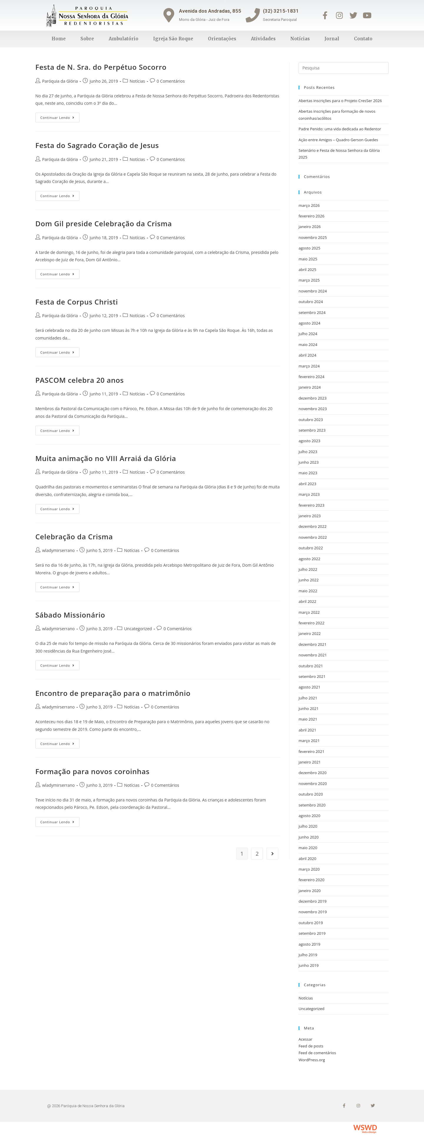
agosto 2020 (309, 815)
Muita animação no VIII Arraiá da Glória (105, 458)
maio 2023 (308, 472)
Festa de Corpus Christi (76, 302)
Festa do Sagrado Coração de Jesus (97, 145)
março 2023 (309, 494)
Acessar (305, 1039)
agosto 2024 (309, 323)
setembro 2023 (312, 430)
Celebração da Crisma (74, 536)
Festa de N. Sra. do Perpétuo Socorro (100, 67)
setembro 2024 (312, 312)
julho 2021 (308, 698)
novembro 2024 (313, 291)
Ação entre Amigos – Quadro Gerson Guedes (338, 139)
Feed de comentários (317, 1052)
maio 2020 (308, 847)
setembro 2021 (312, 676)
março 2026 (309, 205)
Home (59, 38)
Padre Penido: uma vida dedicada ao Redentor (340, 129)
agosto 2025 (309, 248)
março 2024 (309, 366)
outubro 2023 (311, 419)
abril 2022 (307, 601)
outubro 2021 (311, 665)
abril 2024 (307, 355)
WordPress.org (312, 1059)
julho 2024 (308, 333)
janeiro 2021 (310, 762)
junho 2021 (309, 708)
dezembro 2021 (313, 644)
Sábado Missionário (70, 615)
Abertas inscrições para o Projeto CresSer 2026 (340, 100)
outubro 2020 (311, 794)
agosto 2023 (309, 440)
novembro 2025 (313, 237)
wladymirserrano (58, 550)
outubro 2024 (311, 301)
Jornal (331, 38)
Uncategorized (138, 628)
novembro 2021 (313, 655)
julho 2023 (308, 451)
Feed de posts (311, 1046)
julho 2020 (308, 826)
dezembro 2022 (313, 526)
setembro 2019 (312, 933)
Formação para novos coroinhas (92, 771)
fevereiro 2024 (311, 376)
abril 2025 (307, 269)
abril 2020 (307, 858)
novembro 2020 (313, 783)
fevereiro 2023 (311, 505)
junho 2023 (309, 462)
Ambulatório (123, 38)
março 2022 (309, 612)
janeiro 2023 (310, 515)
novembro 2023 (313, 408)
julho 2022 (308, 569)
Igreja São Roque (173, 38)
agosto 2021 (309, 687)
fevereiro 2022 (311, 623)
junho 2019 (309, 965)
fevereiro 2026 (311, 216)
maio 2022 (308, 590)
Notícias (300, 38)
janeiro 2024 (310, 387)
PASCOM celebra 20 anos (79, 380)
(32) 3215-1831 (281, 11)
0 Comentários (171, 81)
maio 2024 (308, 344)
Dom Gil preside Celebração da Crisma (103, 223)
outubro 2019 (311, 922)
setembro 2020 (312, 805)
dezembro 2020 (313, 772)
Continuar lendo (60, 116)
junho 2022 (309, 580)
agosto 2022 (309, 558)
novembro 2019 (313, 911)
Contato (363, 38)
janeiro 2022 (310, 633)
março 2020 (309, 869)
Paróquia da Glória (60, 81)
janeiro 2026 (310, 226)
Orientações (222, 38)
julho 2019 (308, 954)
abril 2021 (307, 730)
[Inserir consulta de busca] (344, 68)
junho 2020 (309, 837)
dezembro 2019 (313, 901)
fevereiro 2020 (311, 879)
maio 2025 (308, 259)
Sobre (87, 38)
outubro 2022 (311, 547)
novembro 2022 (313, 537)
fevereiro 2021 (311, 751)
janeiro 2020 (310, 890)
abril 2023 (307, 483)
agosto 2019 (309, 944)
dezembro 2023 (313, 398)
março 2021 (309, 740)
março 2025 (309, 280)
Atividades (263, 38)
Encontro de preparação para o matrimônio (113, 693)
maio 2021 (308, 719)
